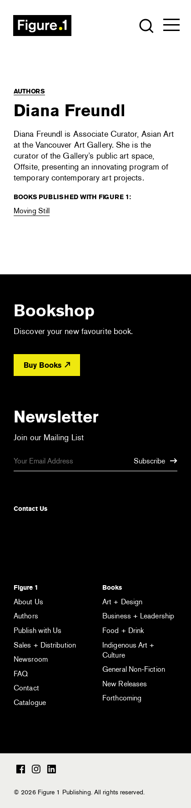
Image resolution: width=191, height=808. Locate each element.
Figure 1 (26, 587)
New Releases (124, 684)
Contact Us (30, 508)
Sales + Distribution (45, 645)
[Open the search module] (145, 25)
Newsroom (31, 659)
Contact (26, 688)
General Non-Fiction (133, 669)
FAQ (21, 674)
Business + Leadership (138, 616)
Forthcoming (121, 698)
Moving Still (32, 211)
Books (112, 587)
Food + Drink (123, 630)
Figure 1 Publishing (42, 25)
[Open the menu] (171, 27)
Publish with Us (38, 630)
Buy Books (47, 365)
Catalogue (30, 702)
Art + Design (122, 602)
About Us (28, 602)
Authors (29, 91)
